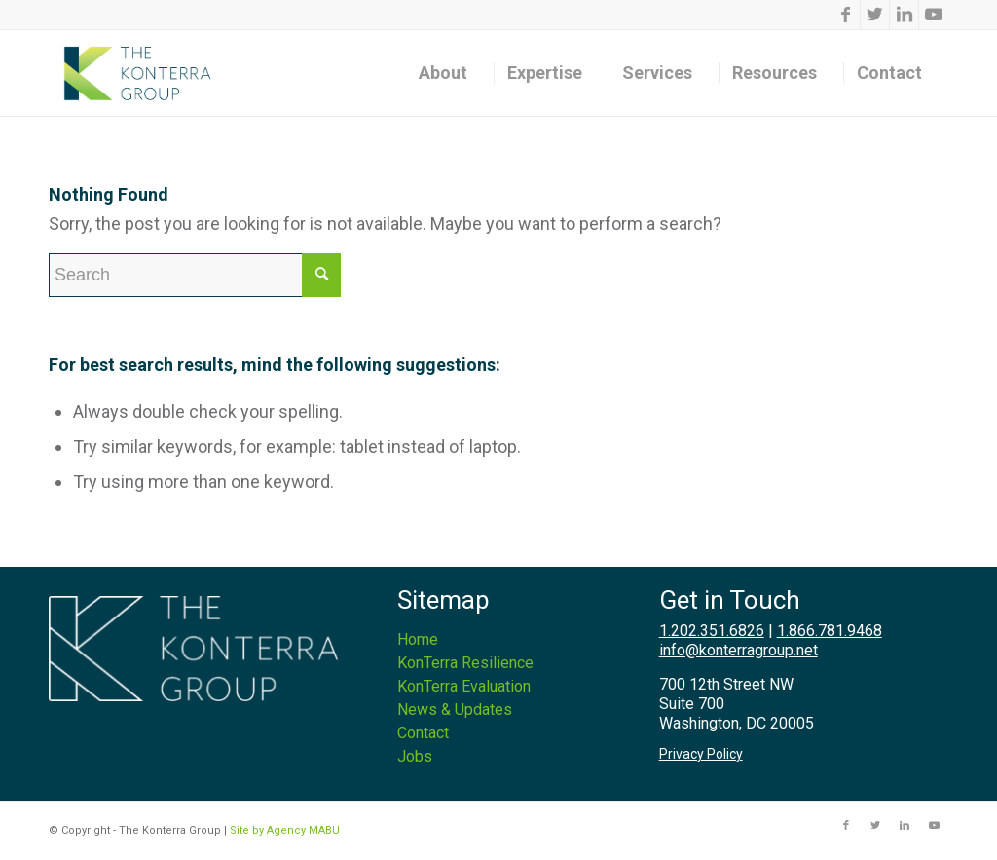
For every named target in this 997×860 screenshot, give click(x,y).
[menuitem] (450, 73)
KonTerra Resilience (465, 663)
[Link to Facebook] (845, 14)
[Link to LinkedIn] (904, 14)
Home (417, 639)
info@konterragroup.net (738, 650)
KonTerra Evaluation (464, 686)
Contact (423, 733)
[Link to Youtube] (933, 14)
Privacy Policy (701, 754)
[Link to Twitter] (875, 14)
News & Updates (454, 709)
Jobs (414, 756)
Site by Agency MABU (285, 830)
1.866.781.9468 (829, 630)
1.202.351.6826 (711, 630)
